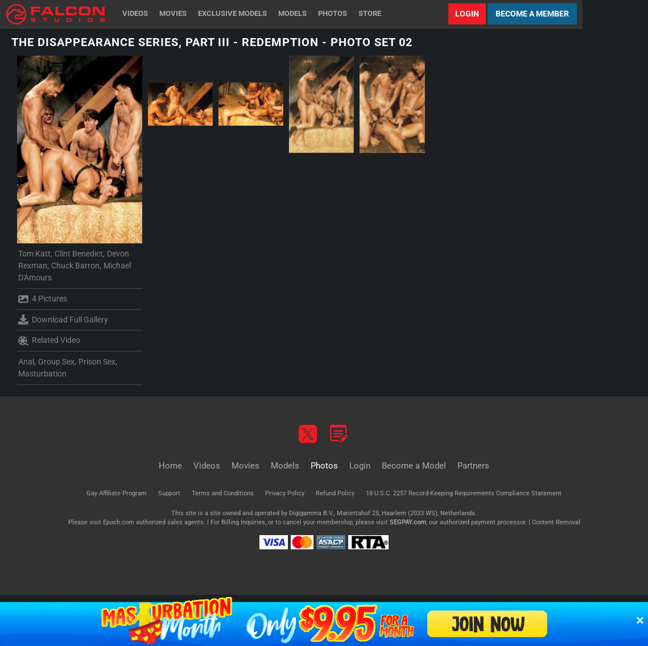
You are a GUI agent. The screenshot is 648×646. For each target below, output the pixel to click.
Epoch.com (118, 522)
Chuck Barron (75, 265)
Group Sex (56, 361)
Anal (26, 361)
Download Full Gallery (63, 319)
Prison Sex (97, 361)
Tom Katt (34, 253)
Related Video (49, 341)
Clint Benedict (79, 253)
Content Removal (556, 522)
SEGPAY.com (408, 522)
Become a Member (532, 13)
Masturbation (42, 373)
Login (467, 13)
